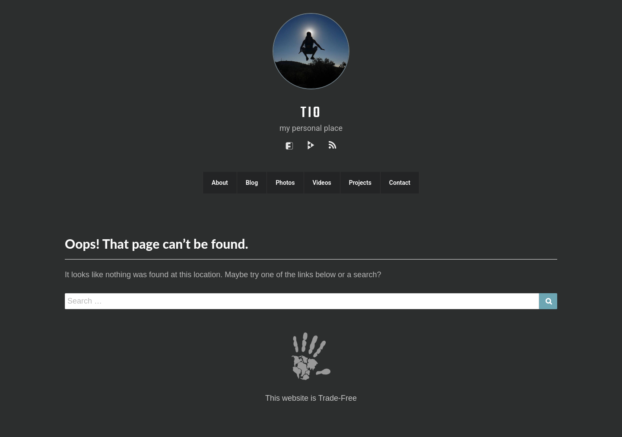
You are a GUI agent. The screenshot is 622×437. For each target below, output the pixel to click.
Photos (285, 182)
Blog (252, 182)
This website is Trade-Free (311, 398)
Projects (360, 182)
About (220, 182)
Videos (322, 182)
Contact (399, 182)
